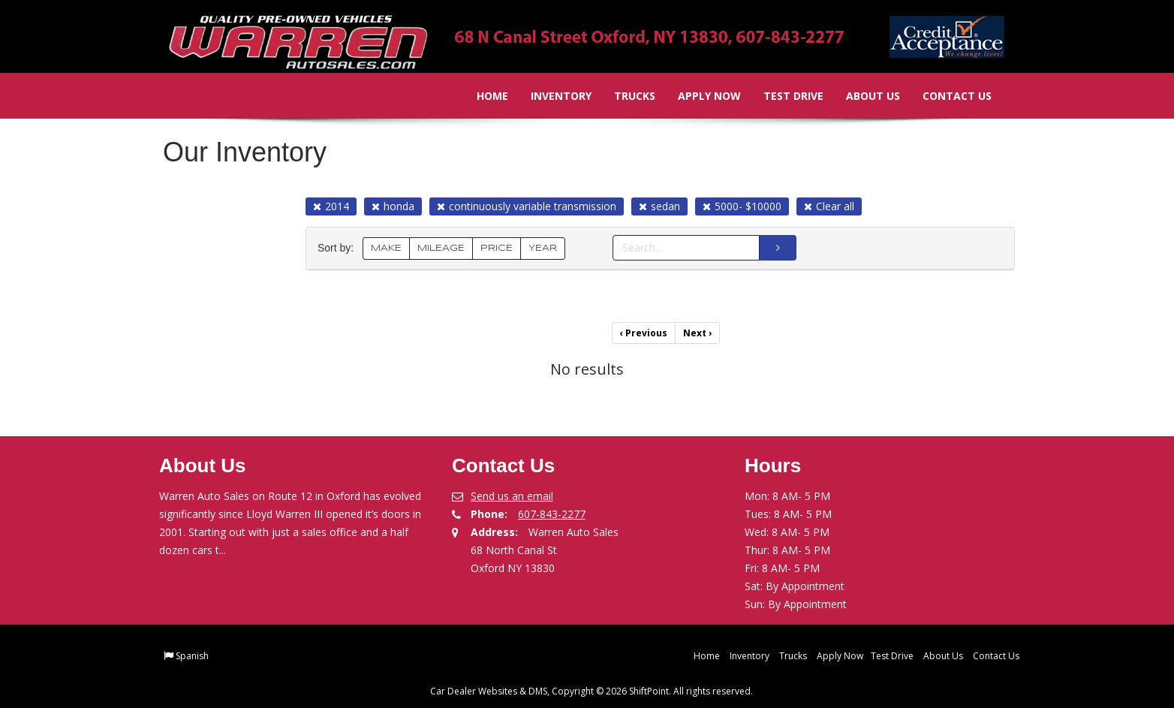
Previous (643, 333)
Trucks (624, 96)
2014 (331, 206)
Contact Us (946, 96)
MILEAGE (441, 248)
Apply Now (698, 96)
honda (393, 206)
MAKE (386, 248)
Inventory (550, 96)
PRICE (496, 248)
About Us (862, 96)
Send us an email (512, 496)
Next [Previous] (697, 333)
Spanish (192, 655)
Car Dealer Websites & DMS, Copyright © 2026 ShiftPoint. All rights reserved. (591, 691)
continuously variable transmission (526, 206)
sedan (659, 206)
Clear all (829, 206)
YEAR (542, 248)
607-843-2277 (551, 514)
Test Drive (783, 96)
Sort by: (339, 248)
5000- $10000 (742, 206)
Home (482, 96)
